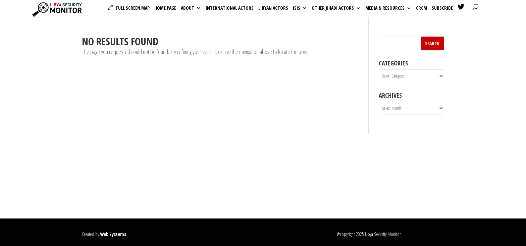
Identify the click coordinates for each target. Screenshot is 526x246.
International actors (230, 8)
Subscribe (442, 8)
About (187, 8)
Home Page (165, 8)
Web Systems (113, 234)
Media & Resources (385, 8)
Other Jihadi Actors (333, 8)
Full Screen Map (133, 8)
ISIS (296, 8)
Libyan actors (273, 8)
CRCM (421, 8)
